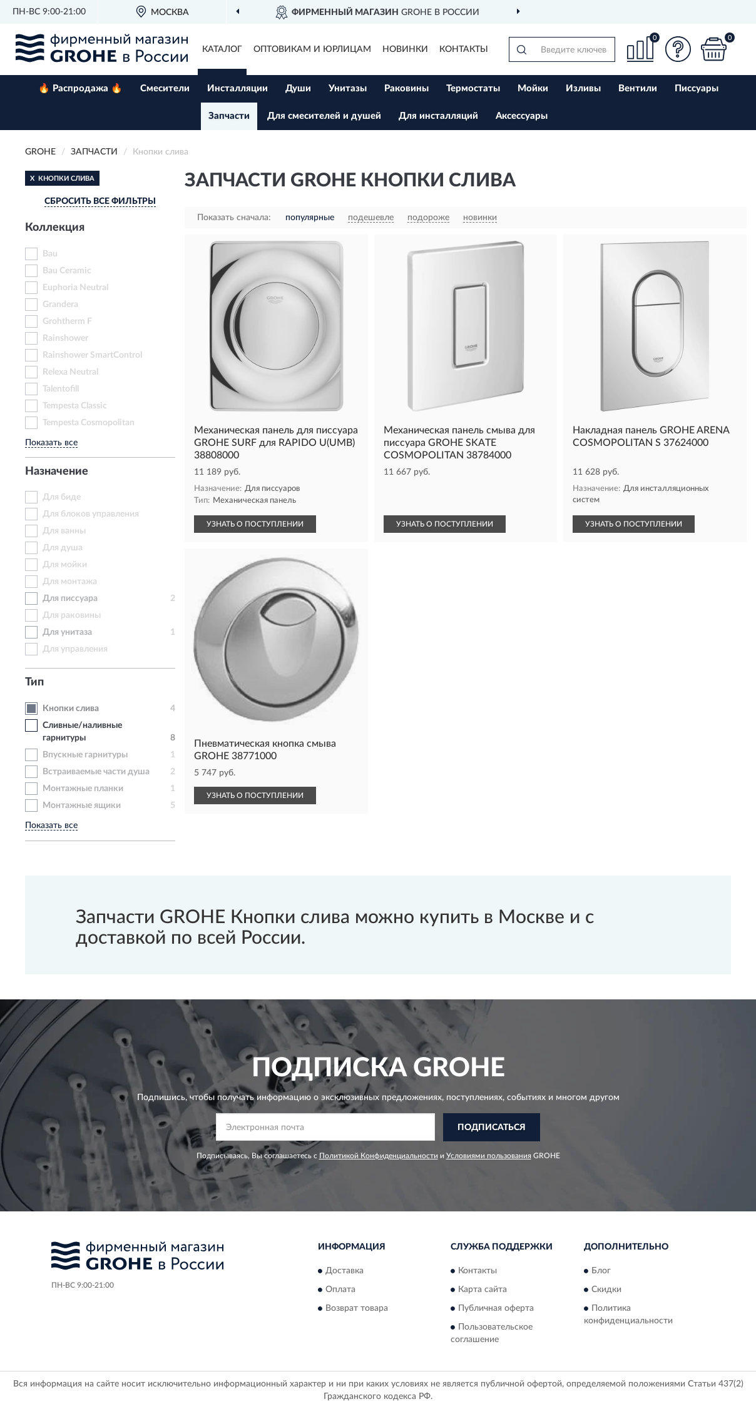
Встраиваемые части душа (96, 771)
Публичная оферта (496, 1309)
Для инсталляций (438, 116)
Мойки (533, 88)
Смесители (165, 88)
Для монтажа (70, 581)
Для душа (63, 547)
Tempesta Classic (75, 405)
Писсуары (696, 88)
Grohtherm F (67, 321)
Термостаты (473, 88)
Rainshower (65, 338)
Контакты (463, 49)
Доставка (344, 1271)
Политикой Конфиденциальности (378, 1155)
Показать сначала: (234, 217)
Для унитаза (67, 632)
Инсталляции (237, 88)
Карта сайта (482, 1290)
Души (298, 88)
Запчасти (229, 116)
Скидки (606, 1290)
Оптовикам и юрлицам (312, 49)
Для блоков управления (91, 514)
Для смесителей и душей (324, 116)
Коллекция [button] (54, 227)
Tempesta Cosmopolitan (89, 422)
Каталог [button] (222, 49)
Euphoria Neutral (75, 287)
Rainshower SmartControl (92, 355)
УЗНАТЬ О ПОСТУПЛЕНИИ (255, 524)
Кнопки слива (71, 708)
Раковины (406, 88)
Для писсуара (70, 598)
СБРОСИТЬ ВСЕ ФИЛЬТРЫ (100, 201)
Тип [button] (34, 682)
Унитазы (348, 88)
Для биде (62, 497)
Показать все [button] (51, 442)
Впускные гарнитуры (85, 754)
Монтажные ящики (82, 805)
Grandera (60, 304)
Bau (50, 254)
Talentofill (61, 389)
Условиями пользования (488, 1155)
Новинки (405, 49)
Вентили (637, 88)
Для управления (75, 649)
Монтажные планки (83, 788)
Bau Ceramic (67, 270)
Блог (601, 1271)
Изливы (583, 88)
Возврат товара (356, 1309)
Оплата (340, 1290)
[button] (678, 49)
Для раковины (72, 615)
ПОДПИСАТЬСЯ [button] (491, 1127)
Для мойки (65, 564)
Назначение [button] (56, 471)
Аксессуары (522, 116)
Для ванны (64, 531)
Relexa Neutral (70, 372)
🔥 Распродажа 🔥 (80, 88)
